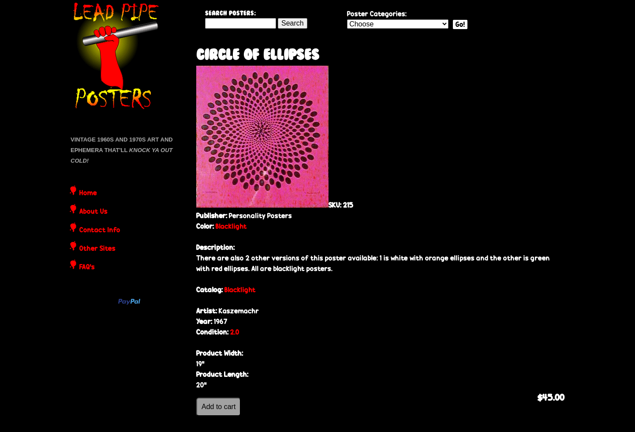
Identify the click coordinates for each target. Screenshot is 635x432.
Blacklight (231, 226)
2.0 (234, 332)
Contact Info (99, 231)
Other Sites (97, 249)
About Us (93, 212)
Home (88, 193)
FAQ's (87, 268)
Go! (460, 24)
